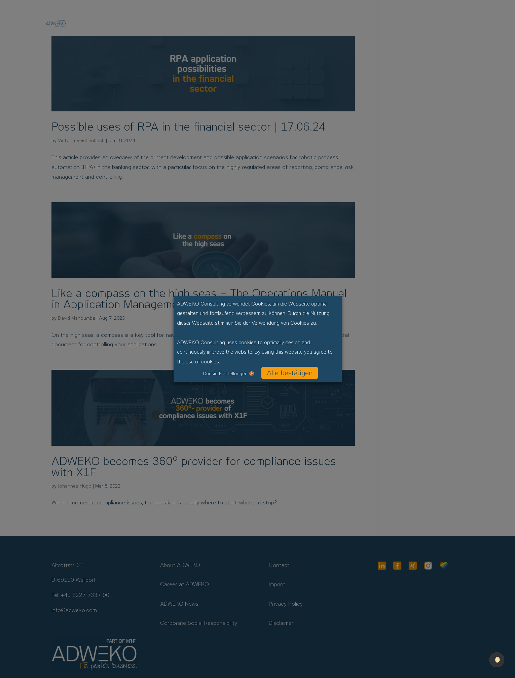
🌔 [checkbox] (496, 659)
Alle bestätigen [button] (289, 373)
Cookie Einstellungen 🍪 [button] (228, 373)
